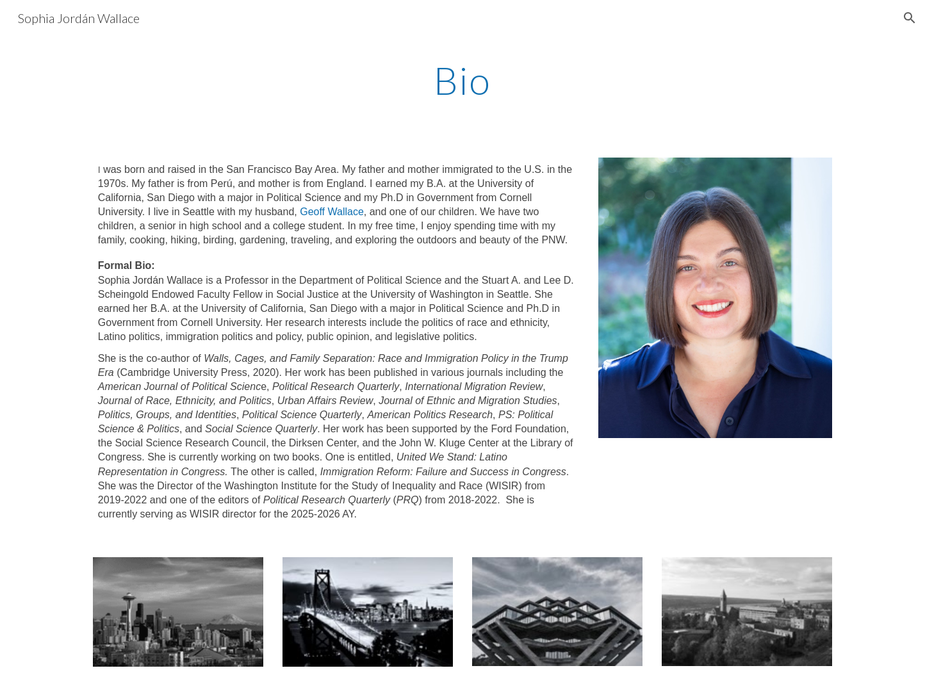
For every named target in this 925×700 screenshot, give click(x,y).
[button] (909, 18)
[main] (462, 80)
